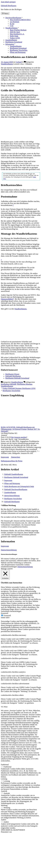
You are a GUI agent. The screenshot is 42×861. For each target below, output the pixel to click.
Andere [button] (3, 820)
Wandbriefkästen (12, 28)
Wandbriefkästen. (20, 309)
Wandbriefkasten (7, 386)
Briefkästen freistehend (13, 42)
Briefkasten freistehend (18, 48)
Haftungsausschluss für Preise (11, 461)
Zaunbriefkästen (11, 40)
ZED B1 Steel (15, 32)
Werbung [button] (4, 805)
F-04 (11, 26)
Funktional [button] (5, 765)
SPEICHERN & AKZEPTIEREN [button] (13, 830)
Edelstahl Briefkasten (8, 6)
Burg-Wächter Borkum (18, 30)
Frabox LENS (15, 38)
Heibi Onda (14, 36)
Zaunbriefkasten (16, 46)
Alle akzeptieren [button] (7, 565)
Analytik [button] (4, 791)
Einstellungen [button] (12, 567)
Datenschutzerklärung (9, 550)
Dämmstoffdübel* (7, 299)
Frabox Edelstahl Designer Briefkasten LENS (19, 388)
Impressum (5, 457)
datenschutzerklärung (12, 496)
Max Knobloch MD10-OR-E (20, 20)
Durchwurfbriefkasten (14, 18)
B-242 (12, 24)
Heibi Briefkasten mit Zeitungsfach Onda (19, 486)
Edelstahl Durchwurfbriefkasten (15, 489)
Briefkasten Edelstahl (8, 384)
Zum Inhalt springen (8, 2)
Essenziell (7, 615)
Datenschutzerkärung (25, 567)
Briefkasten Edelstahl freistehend (16, 477)
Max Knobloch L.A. (17, 34)
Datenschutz (15, 457)
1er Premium (14, 22)
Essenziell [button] (4, 613)
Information (10, 44)
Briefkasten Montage (24, 384)
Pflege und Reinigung (18, 52)
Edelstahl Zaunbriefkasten (13, 474)
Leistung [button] (4, 779)
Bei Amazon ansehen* (19, 437)
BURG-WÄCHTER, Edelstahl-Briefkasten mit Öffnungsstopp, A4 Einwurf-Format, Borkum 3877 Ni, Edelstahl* (20, 429)
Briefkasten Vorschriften (18, 50)
